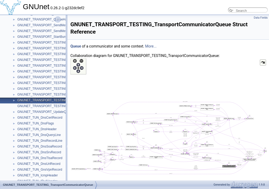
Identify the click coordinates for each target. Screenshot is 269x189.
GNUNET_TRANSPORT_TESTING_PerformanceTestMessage (61, 77)
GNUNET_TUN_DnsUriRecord (38, 164)
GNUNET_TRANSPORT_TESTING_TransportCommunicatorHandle (65, 94)
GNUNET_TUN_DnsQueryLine (39, 135)
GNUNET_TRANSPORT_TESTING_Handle (48, 60)
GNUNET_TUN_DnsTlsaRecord (39, 158)
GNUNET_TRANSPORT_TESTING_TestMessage (52, 89)
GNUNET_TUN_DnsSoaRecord (39, 146)
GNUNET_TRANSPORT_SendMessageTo (47, 25)
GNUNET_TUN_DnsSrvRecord (39, 152)
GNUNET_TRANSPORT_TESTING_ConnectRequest (54, 48)
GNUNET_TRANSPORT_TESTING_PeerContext (51, 71)
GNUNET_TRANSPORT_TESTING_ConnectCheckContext (59, 42)
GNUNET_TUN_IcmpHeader (37, 175)
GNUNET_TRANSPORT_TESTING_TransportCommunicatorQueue (64, 100)
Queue (75, 46)
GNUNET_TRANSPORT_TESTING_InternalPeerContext (57, 65)
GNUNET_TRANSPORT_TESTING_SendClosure (52, 83)
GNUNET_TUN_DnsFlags (35, 123)
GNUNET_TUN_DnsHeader (36, 129)
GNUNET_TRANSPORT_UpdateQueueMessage (51, 112)
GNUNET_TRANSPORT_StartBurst (42, 37)
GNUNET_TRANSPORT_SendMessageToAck (49, 31)
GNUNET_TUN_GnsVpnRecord (39, 169)
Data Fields (261, 17)
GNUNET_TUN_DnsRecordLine (39, 141)
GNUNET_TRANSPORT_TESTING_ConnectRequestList (57, 54)
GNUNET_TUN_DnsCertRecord (39, 117)
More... (151, 46)
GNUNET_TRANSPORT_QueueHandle (45, 19)
